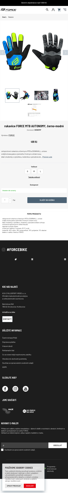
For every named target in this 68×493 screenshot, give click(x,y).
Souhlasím (30, 486)
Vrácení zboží (7, 360)
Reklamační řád (8, 364)
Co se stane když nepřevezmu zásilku (16, 369)
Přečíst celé (47, 157)
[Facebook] (5, 403)
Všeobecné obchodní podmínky (14, 373)
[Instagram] (15, 403)
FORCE (12, 135)
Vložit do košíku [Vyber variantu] (47, 200)
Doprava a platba (8, 356)
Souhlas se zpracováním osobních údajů (17, 377)
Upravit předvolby (14, 486)
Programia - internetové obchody (51, 483)
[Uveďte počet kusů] (4, 199)
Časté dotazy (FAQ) (9, 352)
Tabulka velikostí (34, 177)
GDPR (4, 381)
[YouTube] (25, 403)
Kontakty (7, 333)
